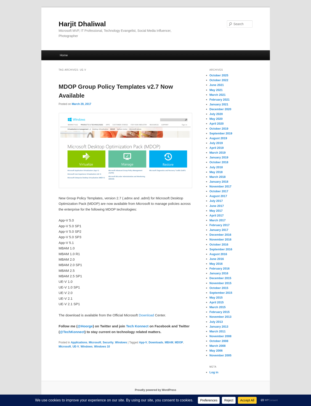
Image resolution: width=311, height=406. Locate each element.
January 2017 (219, 230)
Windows (121, 342)
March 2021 (218, 94)
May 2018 (216, 172)
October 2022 (219, 80)
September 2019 (221, 133)
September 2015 (221, 292)
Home (64, 55)
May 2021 (216, 90)
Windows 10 (102, 346)
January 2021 (219, 104)
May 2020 (216, 118)
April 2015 (217, 302)
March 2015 (218, 307)
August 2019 (218, 138)
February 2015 (220, 312)
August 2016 (218, 254)
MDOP (179, 342)
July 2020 (216, 114)
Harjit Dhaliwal (82, 24)
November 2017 (220, 186)
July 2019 (216, 143)
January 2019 (219, 157)
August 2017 (218, 196)
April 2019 (217, 148)
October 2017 (219, 191)
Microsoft (95, 342)
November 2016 (220, 239)
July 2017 (216, 201)
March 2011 (218, 331)
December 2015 (220, 278)
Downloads (156, 342)
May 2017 (216, 210)
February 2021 (220, 99)
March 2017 (218, 220)
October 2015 (219, 288)
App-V (143, 342)
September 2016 (221, 249)
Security (108, 342)
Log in (214, 372)
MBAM (169, 342)
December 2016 (220, 234)
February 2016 (220, 268)
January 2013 (219, 326)
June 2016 (217, 259)
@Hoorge (85, 326)
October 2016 (219, 244)
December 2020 (220, 109)
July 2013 (216, 321)
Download (146, 315)
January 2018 (219, 181)
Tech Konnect (137, 326)
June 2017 (217, 206)
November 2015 (220, 283)
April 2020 (217, 123)
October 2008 (219, 341)
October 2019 (219, 128)
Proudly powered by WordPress (155, 390)
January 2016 (219, 273)
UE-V (75, 346)
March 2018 (218, 177)
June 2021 (217, 85)
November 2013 (220, 316)
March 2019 (218, 152)
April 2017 (217, 215)
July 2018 (216, 167)
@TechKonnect (72, 332)
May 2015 (216, 297)
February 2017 (220, 225)
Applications (79, 342)
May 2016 (216, 263)
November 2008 (220, 336)
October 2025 (219, 75)
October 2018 (219, 162)
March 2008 (218, 345)
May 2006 (216, 350)
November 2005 (220, 355)
